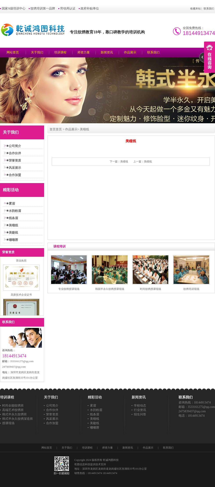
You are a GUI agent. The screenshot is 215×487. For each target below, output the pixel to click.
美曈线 (13, 225)
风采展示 (15, 167)
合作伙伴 (15, 153)
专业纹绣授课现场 (68, 289)
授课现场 (8, 423)
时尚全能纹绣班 (13, 405)
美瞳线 (124, 161)
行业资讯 (140, 410)
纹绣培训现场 (191, 289)
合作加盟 (15, 175)
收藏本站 (195, 8)
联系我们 (209, 8)
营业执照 (21, 262)
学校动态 (140, 405)
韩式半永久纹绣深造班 (17, 418)
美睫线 (13, 232)
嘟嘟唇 (13, 240)
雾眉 (12, 203)
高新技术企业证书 (21, 296)
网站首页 (13, 52)
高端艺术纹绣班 (13, 410)
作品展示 (130, 52)
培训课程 (60, 52)
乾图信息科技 (82, 464)
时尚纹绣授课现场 (150, 289)
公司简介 (15, 146)
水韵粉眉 (15, 211)
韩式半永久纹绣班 (14, 414)
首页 (53, 129)
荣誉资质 (15, 160)
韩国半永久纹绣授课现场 (109, 289)
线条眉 (13, 218)
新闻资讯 (107, 52)
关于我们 (37, 52)
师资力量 (83, 52)
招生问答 (140, 414)
